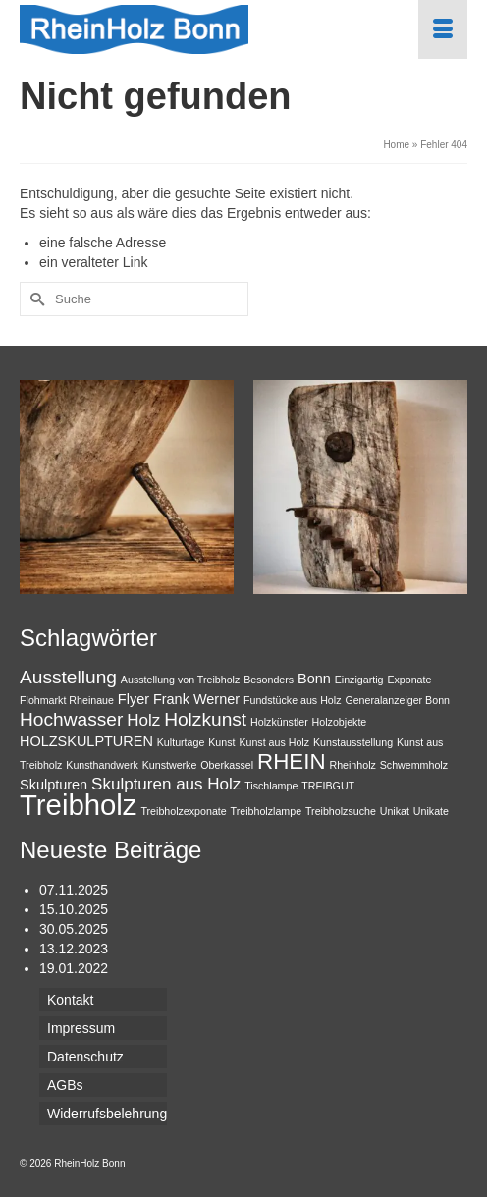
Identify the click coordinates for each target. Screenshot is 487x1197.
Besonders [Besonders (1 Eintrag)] (269, 679)
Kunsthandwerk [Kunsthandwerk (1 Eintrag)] (101, 765)
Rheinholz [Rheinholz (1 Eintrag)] (352, 765)
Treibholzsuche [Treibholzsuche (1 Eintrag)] (340, 811)
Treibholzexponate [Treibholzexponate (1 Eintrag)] (183, 811)
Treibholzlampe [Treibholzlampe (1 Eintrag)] (266, 811)
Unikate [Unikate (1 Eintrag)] (431, 811)
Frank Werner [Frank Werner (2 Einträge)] (196, 699)
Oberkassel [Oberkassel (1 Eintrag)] (226, 765)
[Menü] (442, 29)
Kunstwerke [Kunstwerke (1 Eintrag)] (169, 765)
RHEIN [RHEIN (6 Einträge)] (291, 761)
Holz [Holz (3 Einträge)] (143, 720)
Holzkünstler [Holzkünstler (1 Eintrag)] (279, 722)
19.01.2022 (73, 968)
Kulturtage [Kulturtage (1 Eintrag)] (181, 742)
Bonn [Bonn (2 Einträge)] (314, 678)
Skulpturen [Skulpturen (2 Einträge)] (53, 784)
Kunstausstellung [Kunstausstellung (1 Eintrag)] (353, 742)
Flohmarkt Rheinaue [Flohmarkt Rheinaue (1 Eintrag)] (67, 700)
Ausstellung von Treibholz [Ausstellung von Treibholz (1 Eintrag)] (180, 679)
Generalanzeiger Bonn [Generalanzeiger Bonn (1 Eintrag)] (397, 700)
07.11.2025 (73, 890)
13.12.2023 (73, 948)
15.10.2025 (73, 909)
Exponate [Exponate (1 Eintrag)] (409, 679)
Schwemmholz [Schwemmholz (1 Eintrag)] (414, 765)
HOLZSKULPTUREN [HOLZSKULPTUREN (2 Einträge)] (86, 741)
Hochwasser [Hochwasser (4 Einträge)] (71, 719)
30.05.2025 (73, 929)
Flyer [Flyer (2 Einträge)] (133, 699)
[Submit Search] (34, 299)
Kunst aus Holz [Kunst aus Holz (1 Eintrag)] (274, 742)
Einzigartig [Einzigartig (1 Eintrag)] (359, 679)
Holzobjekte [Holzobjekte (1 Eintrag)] (339, 722)
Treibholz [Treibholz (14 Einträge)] (78, 805)
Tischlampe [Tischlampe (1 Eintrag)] (271, 785)
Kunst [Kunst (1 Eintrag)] (221, 742)
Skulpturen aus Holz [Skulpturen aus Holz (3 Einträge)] (166, 784)
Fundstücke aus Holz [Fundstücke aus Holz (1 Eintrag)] (293, 700)
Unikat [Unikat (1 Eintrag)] (394, 811)
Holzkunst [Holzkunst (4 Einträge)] (205, 719)
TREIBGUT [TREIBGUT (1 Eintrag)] (327, 785)
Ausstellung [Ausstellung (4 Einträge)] (68, 677)
